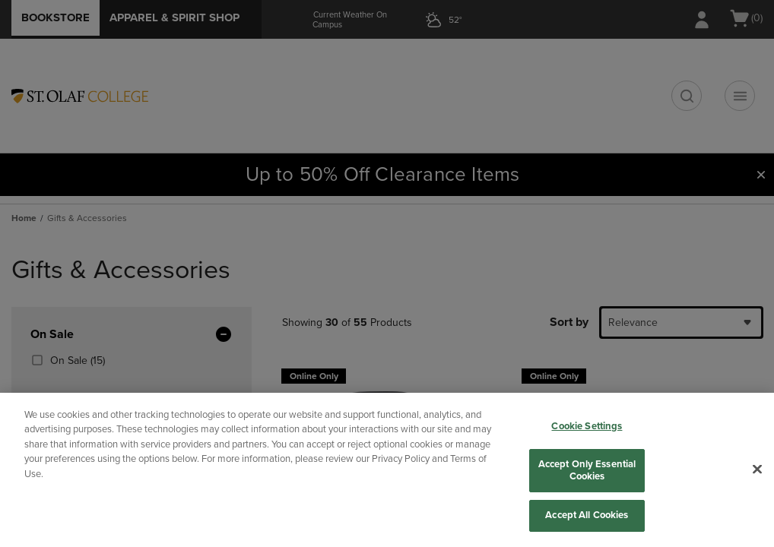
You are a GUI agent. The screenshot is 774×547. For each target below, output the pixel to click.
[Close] (757, 469)
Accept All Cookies (586, 515)
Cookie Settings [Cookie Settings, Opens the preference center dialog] (586, 426)
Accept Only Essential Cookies (587, 470)
